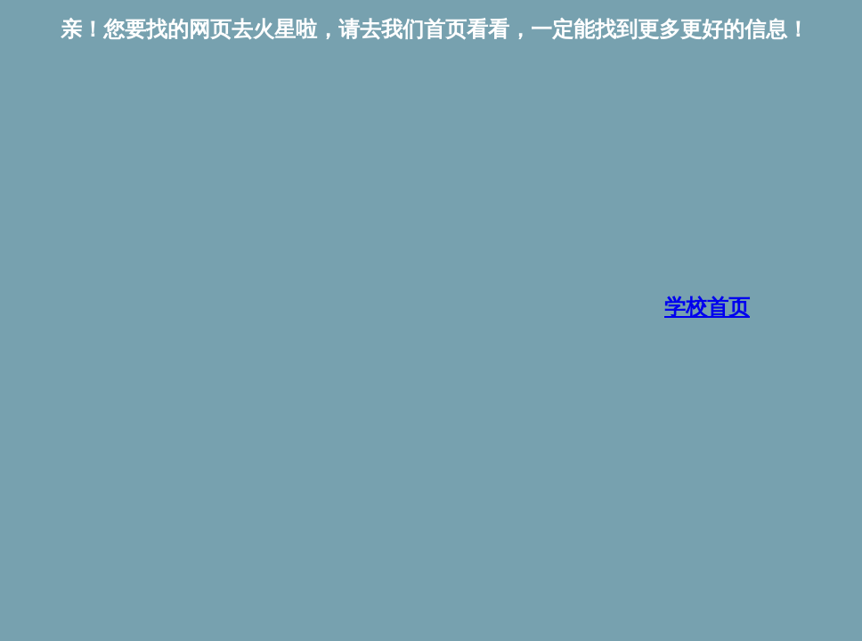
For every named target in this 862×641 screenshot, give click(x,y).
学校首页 (707, 307)
